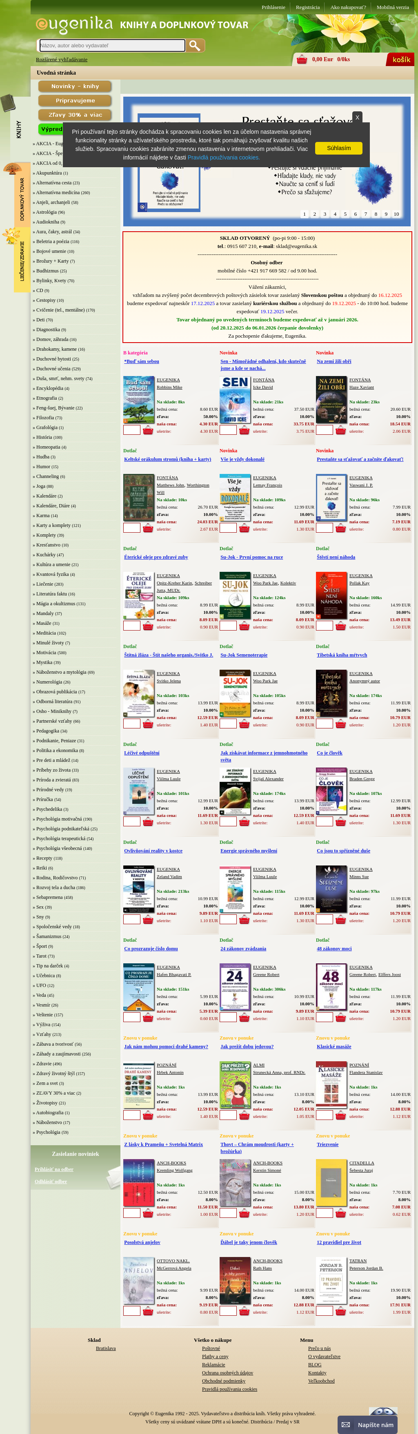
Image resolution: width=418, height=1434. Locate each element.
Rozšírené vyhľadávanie (61, 59)
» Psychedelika (47, 809)
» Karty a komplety (52, 525)
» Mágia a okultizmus (54, 603)
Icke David (263, 387)
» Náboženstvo (47, 1122)
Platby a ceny (215, 1356)
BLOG (315, 1365)
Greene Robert (266, 974)
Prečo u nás (319, 1348)
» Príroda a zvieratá (52, 780)
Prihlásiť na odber (54, 1169)
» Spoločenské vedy (52, 926)
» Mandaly (43, 613)
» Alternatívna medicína (56, 192)
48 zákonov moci (334, 949)
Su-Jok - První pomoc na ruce (251, 557)
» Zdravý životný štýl (54, 1073)
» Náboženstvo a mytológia (60, 672)
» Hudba (41, 457)
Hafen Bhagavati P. (174, 974)
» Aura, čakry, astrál (52, 232)
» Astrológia (45, 212)
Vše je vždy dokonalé (242, 459)
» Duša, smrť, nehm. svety (58, 378)
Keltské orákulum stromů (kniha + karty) (167, 459)
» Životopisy (45, 1103)
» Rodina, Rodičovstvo (55, 878)
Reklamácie (213, 1365)
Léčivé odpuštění (141, 753)
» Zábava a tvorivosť (53, 1044)
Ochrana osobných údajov (227, 1373)
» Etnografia (45, 398)
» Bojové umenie (49, 251)
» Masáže (42, 623)
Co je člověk (329, 753)
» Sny (38, 917)
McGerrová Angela (174, 1268)
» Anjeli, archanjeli (51, 202)
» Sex (38, 907)
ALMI (259, 1064)
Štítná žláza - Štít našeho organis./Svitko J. (168, 655)
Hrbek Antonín (170, 1072)
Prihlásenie (273, 7)
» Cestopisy (44, 300)
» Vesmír (41, 1005)
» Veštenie (43, 1015)
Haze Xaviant (361, 387)
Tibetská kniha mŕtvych (342, 655)
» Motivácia (44, 652)
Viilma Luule (168, 778)
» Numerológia (47, 682)
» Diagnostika (46, 329)
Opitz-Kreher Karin (174, 582)
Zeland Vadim (169, 876)
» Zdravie (42, 1064)
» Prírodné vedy (48, 789)
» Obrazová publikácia (55, 692)
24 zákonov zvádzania (243, 949)
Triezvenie (327, 1144)
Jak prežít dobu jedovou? (246, 1046)
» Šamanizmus (47, 936)
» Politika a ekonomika (55, 750)
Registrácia (308, 7)
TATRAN (358, 1260)
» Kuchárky (44, 555)
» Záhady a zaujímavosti (57, 1054)
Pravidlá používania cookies (229, 1389)
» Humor (41, 466)
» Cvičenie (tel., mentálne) (59, 310)
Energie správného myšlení (248, 851)
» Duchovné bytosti (52, 359)
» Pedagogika (46, 731)
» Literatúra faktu (50, 594)
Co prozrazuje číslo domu (151, 949)
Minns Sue (359, 876)
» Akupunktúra (47, 173)
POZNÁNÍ (166, 1064)
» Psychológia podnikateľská (61, 829)
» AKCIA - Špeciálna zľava (60, 153)
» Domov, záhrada (51, 339)
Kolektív (288, 582)
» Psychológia (46, 1132)
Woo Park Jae (265, 582)
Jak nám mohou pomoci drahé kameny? (166, 1046)
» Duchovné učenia (52, 369)
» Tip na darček (48, 966)
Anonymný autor (364, 680)
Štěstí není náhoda (336, 557)
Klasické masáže (334, 1046)
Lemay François (267, 484)
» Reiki (40, 868)
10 (396, 214)
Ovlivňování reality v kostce (153, 851)
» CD (38, 290)
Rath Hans (262, 1268)
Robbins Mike (169, 387)
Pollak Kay (359, 582)
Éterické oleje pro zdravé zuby (156, 557)
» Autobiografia (48, 1112)
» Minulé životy (48, 643)
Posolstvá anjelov (142, 1242)
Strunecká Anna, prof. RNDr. (279, 1072)
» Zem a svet (45, 1083)
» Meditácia (44, 633)
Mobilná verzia (393, 7)
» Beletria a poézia (51, 241)
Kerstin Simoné (267, 1170)
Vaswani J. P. (361, 484)
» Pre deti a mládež (51, 760)
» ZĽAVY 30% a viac (54, 1093)
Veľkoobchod (321, 1381)
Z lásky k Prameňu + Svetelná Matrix (163, 1144)
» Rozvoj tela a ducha (54, 887)
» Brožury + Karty (51, 261)
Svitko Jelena (169, 680)
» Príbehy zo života (52, 770)
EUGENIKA (168, 379)
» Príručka (43, 799)
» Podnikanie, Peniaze (54, 741)
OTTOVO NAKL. (173, 1260)
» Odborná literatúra (52, 701)
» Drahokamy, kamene (55, 349)
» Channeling (46, 476)
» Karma (41, 515)
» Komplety (44, 535)
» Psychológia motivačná (57, 819)
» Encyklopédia (48, 388)
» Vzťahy (42, 1034)
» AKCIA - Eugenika (53, 143)
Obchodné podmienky (223, 1381)
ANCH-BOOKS (171, 1162)
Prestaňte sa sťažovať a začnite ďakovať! (360, 459)
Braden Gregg (362, 778)
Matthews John (170, 484)
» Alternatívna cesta (52, 183)
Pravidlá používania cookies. (224, 157)
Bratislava (106, 1348)
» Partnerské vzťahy (52, 721)
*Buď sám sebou (141, 361)
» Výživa (41, 1024)
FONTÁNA (264, 379)
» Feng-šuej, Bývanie (53, 408)
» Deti (39, 320)
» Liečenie (43, 584)
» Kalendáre (44, 496)
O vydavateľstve (324, 1356)
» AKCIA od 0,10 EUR (55, 163)
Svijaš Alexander (268, 778)
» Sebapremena (48, 897)
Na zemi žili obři (334, 361)
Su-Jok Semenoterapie (243, 655)
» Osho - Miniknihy (52, 711)
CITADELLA (361, 1162)
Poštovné (211, 1348)
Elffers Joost (389, 974)
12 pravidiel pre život (339, 1242)
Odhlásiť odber (51, 1181)
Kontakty (317, 1373)
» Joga (39, 486)
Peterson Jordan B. (366, 1268)
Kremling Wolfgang (175, 1170)
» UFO (39, 985)
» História (42, 437)
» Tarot (40, 956)
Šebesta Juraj (361, 1170)
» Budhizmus (46, 271)
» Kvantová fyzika (51, 574)
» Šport (40, 946)
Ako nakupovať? (348, 7)
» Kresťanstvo (46, 545)
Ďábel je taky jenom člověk (248, 1242)
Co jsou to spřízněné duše (343, 851)
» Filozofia (43, 417)
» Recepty (42, 858)
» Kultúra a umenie (51, 564)
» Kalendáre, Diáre (51, 506)
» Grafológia (45, 427)
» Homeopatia (46, 447)
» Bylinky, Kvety (49, 280)
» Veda (39, 995)
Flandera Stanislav (366, 1072)
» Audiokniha (46, 222)
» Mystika (42, 662)
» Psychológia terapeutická (59, 838)
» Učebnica (44, 975)
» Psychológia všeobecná (57, 848)
